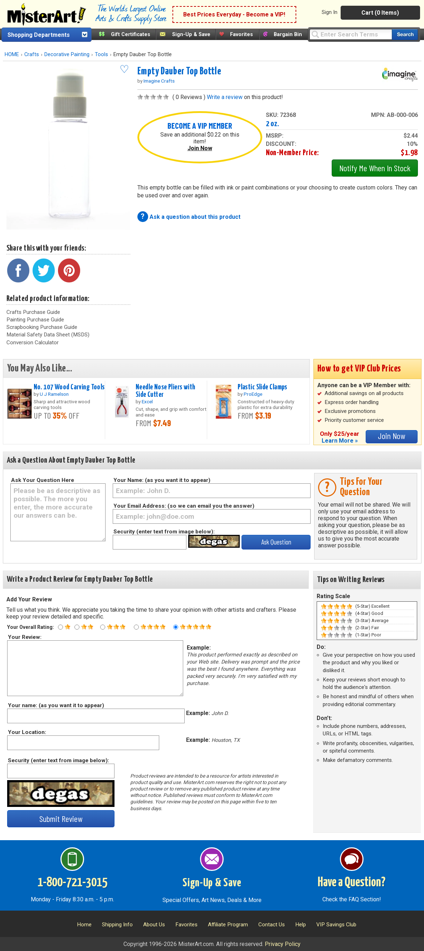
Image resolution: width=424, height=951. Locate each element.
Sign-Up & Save (191, 34)
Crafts (31, 54)
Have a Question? (351, 882)
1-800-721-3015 (72, 882)
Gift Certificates (130, 34)
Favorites (241, 34)
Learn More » (340, 440)
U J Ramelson (54, 394)
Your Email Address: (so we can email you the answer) (183, 506)
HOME (12, 54)
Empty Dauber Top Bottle (179, 71)
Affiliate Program (228, 924)
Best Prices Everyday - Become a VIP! (234, 14)
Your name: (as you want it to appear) (55, 705)
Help (300, 924)
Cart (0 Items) (380, 12)
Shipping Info (117, 924)
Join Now (199, 148)
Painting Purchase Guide (35, 319)
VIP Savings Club (336, 924)
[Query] (351, 34)
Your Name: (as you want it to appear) (161, 480)
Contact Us (271, 924)
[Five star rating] (176, 627)
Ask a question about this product (195, 216)
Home (84, 924)
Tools (101, 54)
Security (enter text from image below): (164, 531)
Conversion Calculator (32, 342)
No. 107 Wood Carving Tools (69, 387)
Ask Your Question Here (42, 480)
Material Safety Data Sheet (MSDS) (47, 334)
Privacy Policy (283, 944)
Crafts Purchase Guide (33, 312)
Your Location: (26, 732)
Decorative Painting (66, 54)
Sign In (329, 12)
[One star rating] (60, 627)
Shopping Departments (39, 34)
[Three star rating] (103, 627)
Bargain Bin (288, 34)
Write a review (225, 97)
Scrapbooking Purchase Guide (41, 327)
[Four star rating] (136, 627)
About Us (154, 924)
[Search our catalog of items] (405, 34)
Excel (147, 401)
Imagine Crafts (159, 81)
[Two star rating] (77, 627)
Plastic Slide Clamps (262, 387)
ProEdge (253, 394)
